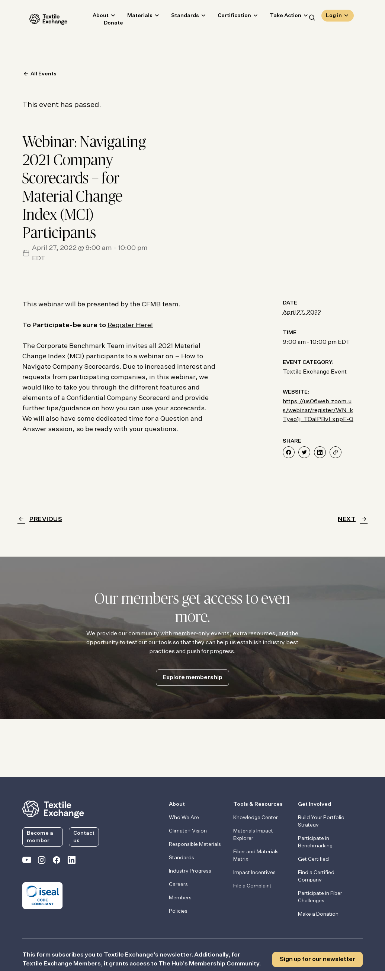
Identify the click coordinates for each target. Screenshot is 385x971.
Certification (227, 17)
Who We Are (184, 817)
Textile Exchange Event (315, 372)
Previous (45, 519)
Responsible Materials (195, 844)
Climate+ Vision (188, 831)
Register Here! (130, 325)
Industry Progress (190, 871)
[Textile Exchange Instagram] (41, 861)
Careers (178, 884)
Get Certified (313, 859)
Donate (106, 24)
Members (180, 897)
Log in (334, 17)
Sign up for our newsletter (317, 959)
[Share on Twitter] (304, 452)
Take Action (278, 17)
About (94, 17)
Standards (178, 17)
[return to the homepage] (53, 809)
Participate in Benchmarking (315, 842)
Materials (132, 17)
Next (347, 519)
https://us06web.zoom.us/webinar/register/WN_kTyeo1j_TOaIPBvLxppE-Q (318, 411)
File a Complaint (252, 886)
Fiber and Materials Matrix (256, 855)
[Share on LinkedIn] (320, 452)
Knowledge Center (255, 817)
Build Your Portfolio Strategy (321, 821)
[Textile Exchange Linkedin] (71, 861)
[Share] (335, 452)
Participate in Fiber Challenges (320, 897)
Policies (178, 911)
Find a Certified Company (316, 876)
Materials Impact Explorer (253, 834)
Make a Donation (318, 914)
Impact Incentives (254, 872)
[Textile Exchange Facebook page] (56, 861)
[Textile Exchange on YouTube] (26, 861)
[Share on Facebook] (289, 452)
